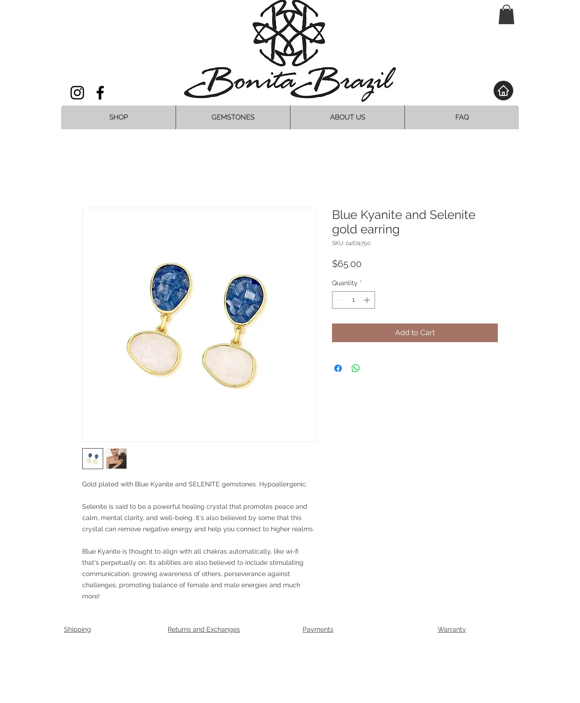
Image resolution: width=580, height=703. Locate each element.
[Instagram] (77, 93)
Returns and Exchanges (204, 629)
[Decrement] (339, 300)
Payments (318, 629)
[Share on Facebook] (338, 368)
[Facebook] (100, 93)
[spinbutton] (353, 300)
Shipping (77, 629)
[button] (506, 14)
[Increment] (368, 300)
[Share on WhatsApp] (355, 368)
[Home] (503, 90)
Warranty (452, 629)
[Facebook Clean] (468, 653)
